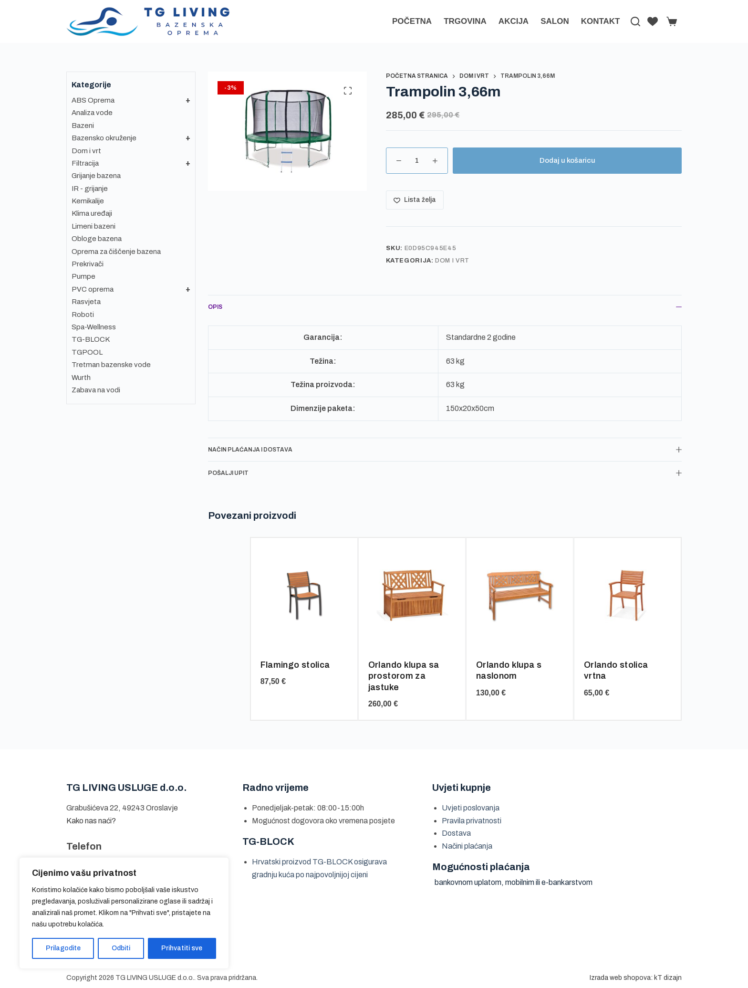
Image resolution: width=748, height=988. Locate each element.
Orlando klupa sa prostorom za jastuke (403, 676)
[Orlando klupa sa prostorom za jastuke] (412, 595)
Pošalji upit (445, 473)
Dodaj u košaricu (567, 160)
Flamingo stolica (295, 665)
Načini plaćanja (467, 846)
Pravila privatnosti (471, 821)
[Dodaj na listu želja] (415, 200)
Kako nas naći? (91, 821)
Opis (445, 307)
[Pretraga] (635, 21)
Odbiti (121, 948)
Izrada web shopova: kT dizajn (636, 977)
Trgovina (465, 21)
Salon (554, 21)
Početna (412, 21)
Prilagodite (63, 948)
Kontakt (600, 21)
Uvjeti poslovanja (470, 808)
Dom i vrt (452, 260)
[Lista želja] (652, 21)
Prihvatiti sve (181, 948)
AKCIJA (514, 21)
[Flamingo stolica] (304, 595)
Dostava (456, 833)
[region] (124, 913)
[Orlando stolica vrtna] (627, 595)
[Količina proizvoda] (417, 160)
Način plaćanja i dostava (445, 449)
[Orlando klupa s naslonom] (519, 595)
